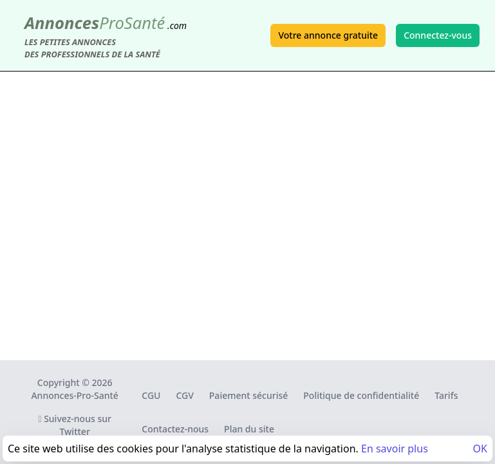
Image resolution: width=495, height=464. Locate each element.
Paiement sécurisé (248, 395)
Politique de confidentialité (361, 395)
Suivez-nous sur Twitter (74, 425)
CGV (184, 395)
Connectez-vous (438, 35)
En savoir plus (394, 448)
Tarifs (446, 395)
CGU (151, 395)
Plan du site (249, 429)
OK (480, 448)
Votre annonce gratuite (328, 35)
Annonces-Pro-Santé (74, 395)
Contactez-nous (175, 429)
